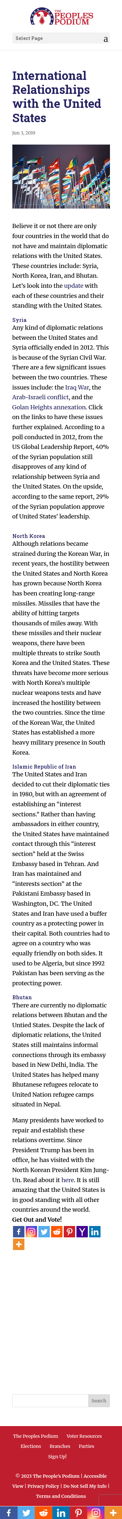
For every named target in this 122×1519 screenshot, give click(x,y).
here (67, 1180)
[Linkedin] (95, 1231)
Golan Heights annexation (49, 407)
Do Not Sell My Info (84, 1486)
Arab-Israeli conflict (40, 397)
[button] (105, 38)
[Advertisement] (61, 1311)
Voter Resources (84, 1436)
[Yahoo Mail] (82, 1231)
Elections (30, 1446)
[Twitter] (44, 1231)
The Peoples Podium (35, 1436)
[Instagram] (31, 1231)
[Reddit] (56, 1231)
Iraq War (77, 387)
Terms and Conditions (61, 1496)
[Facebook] (18, 1231)
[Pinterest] (69, 1231)
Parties (86, 1446)
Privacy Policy (43, 1486)
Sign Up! (57, 1457)
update (73, 285)
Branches (60, 1446)
